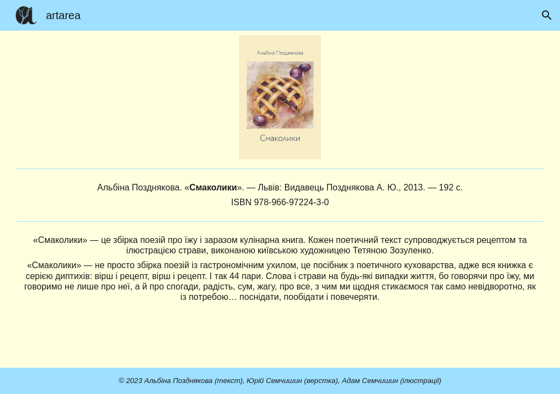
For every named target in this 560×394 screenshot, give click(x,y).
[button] (547, 15)
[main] (280, 195)
